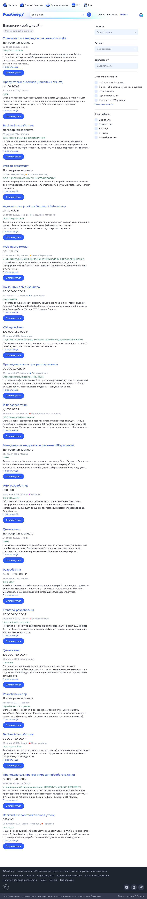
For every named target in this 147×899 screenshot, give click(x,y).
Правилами (96, 896)
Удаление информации (97, 875)
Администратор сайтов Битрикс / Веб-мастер (34, 206)
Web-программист (16, 165)
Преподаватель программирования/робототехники (39, 774)
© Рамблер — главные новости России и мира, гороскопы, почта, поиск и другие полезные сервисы (55, 871)
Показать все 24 (104, 104)
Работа (124, 14)
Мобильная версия (13, 875)
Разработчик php (15, 694)
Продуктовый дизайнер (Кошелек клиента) (33, 82)
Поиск (101, 14)
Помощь (30, 875)
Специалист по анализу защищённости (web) (34, 38)
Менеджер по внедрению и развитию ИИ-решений (38, 445)
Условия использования (69, 875)
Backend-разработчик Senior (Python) (29, 815)
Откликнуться (13, 72)
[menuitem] (10, 5)
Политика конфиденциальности (20, 879)
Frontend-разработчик (18, 610)
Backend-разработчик (18, 125)
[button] (46, 60)
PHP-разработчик (15, 485)
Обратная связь (45, 875)
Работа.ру (139, 896)
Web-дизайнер (13, 327)
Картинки (112, 14)
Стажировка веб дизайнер (18, 31)
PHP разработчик (15, 405)
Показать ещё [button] (10, 67)
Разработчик (12, 569)
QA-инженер (11, 529)
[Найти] (89, 15)
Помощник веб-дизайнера (21, 287)
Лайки (43, 879)
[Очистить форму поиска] (83, 15)
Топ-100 (53, 879)
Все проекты (67, 879)
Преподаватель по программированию (30, 364)
